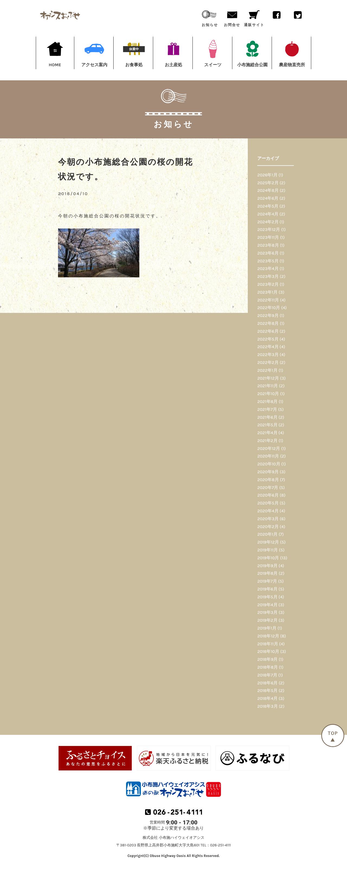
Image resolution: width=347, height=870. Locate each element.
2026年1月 (267, 174)
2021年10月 (268, 393)
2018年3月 (267, 706)
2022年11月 (268, 300)
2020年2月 (268, 526)
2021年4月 (267, 432)
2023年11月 (268, 237)
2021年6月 (267, 417)
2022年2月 (268, 362)
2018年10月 (268, 651)
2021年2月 (267, 440)
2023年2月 (268, 284)
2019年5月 (267, 596)
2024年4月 (267, 214)
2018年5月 (267, 690)
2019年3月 (267, 612)
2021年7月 (267, 409)
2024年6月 (267, 198)
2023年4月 (267, 268)
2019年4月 (267, 604)
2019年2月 (267, 620)
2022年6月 (267, 331)
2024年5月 (267, 206)
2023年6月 (268, 253)
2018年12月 (268, 636)
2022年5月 (267, 339)
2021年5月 (267, 424)
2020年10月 (268, 463)
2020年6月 (268, 495)
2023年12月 (268, 229)
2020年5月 (268, 503)
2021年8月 (267, 401)
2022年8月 (268, 323)
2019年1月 (267, 628)
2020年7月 (267, 487)
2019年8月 (267, 573)
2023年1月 (267, 292)
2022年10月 (268, 307)
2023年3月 (268, 276)
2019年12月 (268, 542)
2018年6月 (267, 682)
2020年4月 (267, 510)
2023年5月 (268, 260)
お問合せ (232, 17)
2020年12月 (268, 448)
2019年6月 (267, 589)
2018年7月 (267, 675)
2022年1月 (267, 370)
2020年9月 (268, 471)
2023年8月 (268, 245)
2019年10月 (268, 557)
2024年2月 (267, 221)
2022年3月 (268, 354)
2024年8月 (268, 190)
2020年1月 (267, 534)
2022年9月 (268, 315)
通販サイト (254, 17)
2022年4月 (267, 346)
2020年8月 (268, 479)
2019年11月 (267, 550)
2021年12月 (268, 378)
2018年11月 (267, 643)
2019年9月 (267, 565)
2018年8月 (267, 667)
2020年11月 (268, 456)
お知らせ (209, 17)
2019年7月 (267, 581)
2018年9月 (267, 659)
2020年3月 (268, 518)
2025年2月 (267, 182)
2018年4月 (267, 698)
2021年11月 (267, 385)
